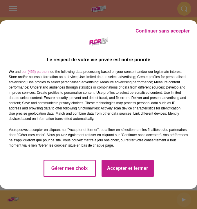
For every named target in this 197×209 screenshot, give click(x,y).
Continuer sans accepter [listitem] (162, 30)
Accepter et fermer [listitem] (127, 168)
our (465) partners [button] (35, 72)
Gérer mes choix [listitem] (69, 168)
